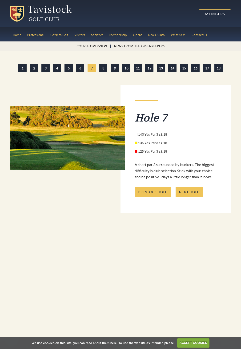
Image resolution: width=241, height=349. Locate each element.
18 (219, 68)
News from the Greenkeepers (139, 46)
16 (195, 68)
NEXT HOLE (189, 192)
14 (172, 68)
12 (149, 68)
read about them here (101, 343)
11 (138, 68)
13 (161, 68)
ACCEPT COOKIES (193, 343)
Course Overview (91, 46)
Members (215, 14)
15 (184, 68)
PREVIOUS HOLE (152, 192)
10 (126, 68)
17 (207, 68)
